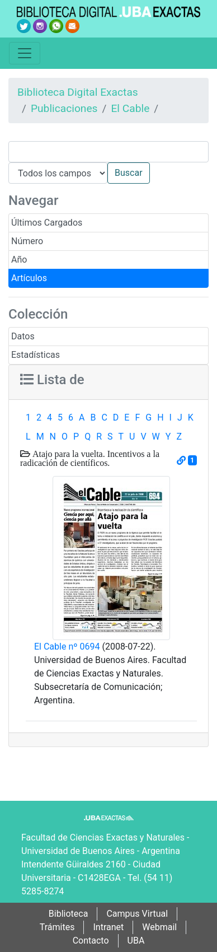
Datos (23, 336)
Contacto (91, 940)
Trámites (57, 927)
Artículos (29, 278)
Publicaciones (64, 108)
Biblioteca (68, 913)
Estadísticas (35, 354)
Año (19, 259)
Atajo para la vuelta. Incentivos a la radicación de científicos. (89, 458)
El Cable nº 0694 (67, 646)
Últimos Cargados (46, 222)
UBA (136, 940)
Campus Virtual (137, 913)
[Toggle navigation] (24, 53)
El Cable (130, 108)
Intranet (108, 927)
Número (27, 241)
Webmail (159, 927)
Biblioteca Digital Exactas (77, 92)
